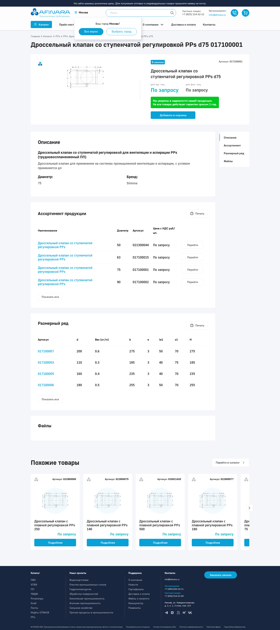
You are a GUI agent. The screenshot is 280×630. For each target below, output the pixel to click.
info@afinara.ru (217, 14)
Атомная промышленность (85, 603)
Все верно (91, 31)
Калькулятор (135, 603)
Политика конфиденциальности (191, 627)
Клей (33, 603)
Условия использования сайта (164, 627)
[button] (81, 12)
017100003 (46, 362)
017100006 (46, 385)
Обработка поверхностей (83, 593)
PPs (33, 617)
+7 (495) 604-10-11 (174, 589)
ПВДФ (34, 593)
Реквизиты (134, 607)
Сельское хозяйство (80, 607)
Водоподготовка (78, 579)
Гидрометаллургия (80, 589)
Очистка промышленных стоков (87, 584)
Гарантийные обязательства (234, 627)
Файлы (228, 161)
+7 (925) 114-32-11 (193, 14)
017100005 (46, 374)
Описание (229, 137)
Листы (34, 607)
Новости (133, 584)
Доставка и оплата (139, 593)
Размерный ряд (234, 153)
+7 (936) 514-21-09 (174, 596)
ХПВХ (34, 584)
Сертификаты (136, 589)
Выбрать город (121, 31)
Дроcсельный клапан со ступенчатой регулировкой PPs (65, 245)
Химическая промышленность (86, 598)
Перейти (192, 245)
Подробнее (55, 542)
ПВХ (33, 579)
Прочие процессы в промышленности (91, 612)
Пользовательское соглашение (138, 627)
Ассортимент (232, 145)
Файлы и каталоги (138, 598)
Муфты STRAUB (40, 612)
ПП (32, 589)
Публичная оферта (214, 627)
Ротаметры (37, 598)
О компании (135, 579)
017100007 (46, 351)
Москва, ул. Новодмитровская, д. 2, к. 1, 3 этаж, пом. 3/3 (180, 604)
